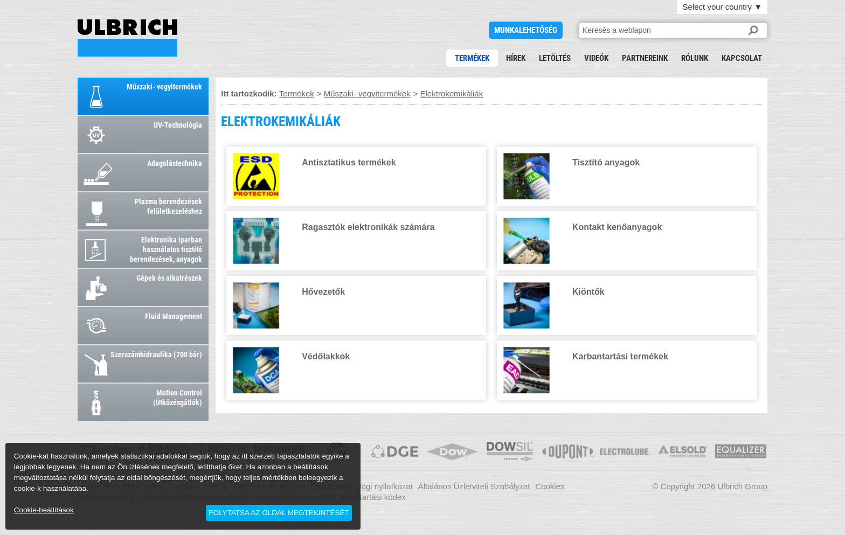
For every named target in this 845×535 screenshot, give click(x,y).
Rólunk (694, 58)
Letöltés (555, 58)
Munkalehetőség (525, 30)
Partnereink (645, 58)
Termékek (472, 58)
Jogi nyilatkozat (385, 486)
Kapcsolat (742, 58)
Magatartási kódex (373, 497)
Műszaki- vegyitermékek (367, 93)
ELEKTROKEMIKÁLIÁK (127, 38)
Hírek (515, 58)
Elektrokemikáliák (451, 93)
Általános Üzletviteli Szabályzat (474, 486)
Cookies (549, 486)
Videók (596, 58)
